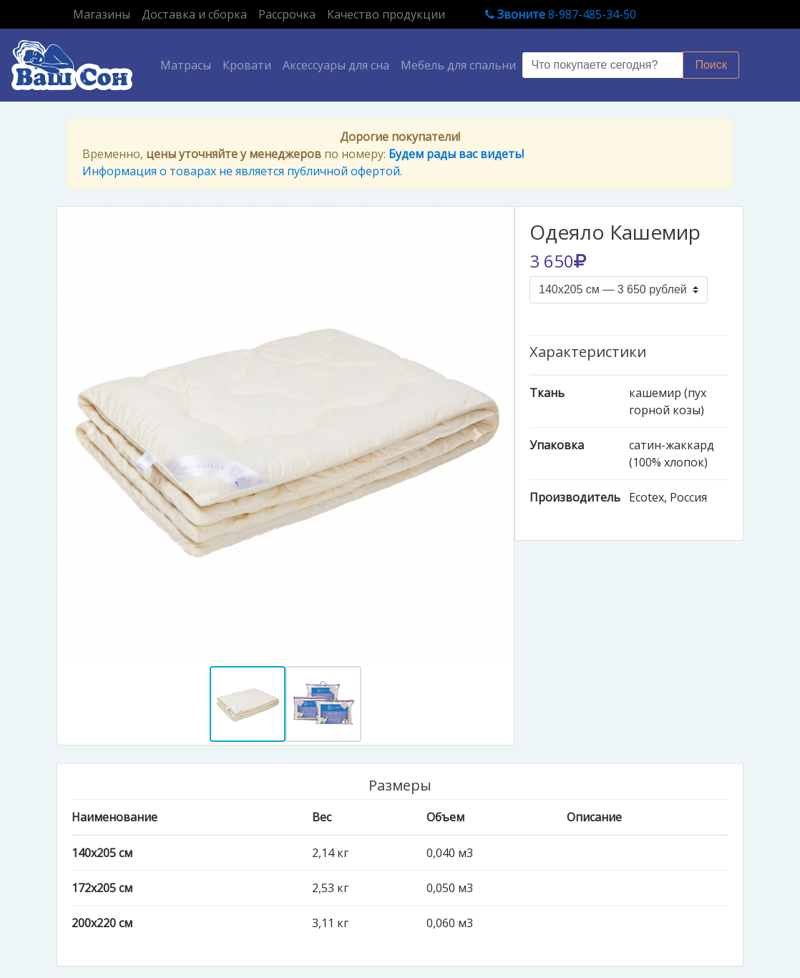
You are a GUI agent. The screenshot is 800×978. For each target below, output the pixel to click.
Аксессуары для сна (336, 65)
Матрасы (188, 64)
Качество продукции (386, 14)
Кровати (247, 65)
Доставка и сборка (194, 14)
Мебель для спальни (458, 65)
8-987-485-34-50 (560, 14)
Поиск (710, 65)
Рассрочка (287, 14)
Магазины (104, 13)
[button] (91, 435)
